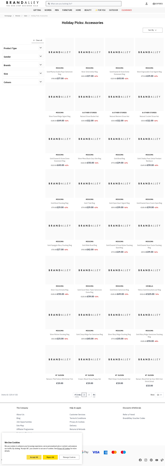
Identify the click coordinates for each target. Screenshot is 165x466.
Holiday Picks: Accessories (39, 16)
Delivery (73, 425)
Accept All (34, 457)
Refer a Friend (129, 414)
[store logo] (20, 3)
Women (17, 16)
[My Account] (146, 3)
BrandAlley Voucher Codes (134, 418)
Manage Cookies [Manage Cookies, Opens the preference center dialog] (69, 457)
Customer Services (77, 414)
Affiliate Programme (24, 429)
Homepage (8, 16)
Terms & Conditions (78, 418)
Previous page (78, 395)
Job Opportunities (24, 422)
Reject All (50, 457)
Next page (95, 395)
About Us (20, 414)
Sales (25, 16)
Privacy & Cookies (77, 422)
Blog (18, 418)
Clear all (37, 40)
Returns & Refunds (77, 429)
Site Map (20, 425)
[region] (42, 448)
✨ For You (100, 10)
